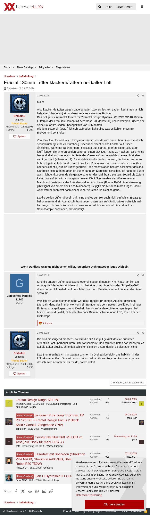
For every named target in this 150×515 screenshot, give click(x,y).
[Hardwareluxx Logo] (23, 7)
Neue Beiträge (25, 67)
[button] (14, 67)
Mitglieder (44, 67)
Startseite (136, 511)
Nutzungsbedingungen (88, 511)
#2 (143, 275)
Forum (7, 67)
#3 (143, 332)
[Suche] (100, 7)
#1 (143, 95)
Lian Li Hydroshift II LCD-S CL (57, 476)
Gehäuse (48, 467)
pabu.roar (21, 429)
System (21, 136)
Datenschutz (112, 511)
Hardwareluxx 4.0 (14, 511)
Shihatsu (12, 88)
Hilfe (125, 511)
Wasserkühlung (49, 429)
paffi (18, 446)
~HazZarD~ (22, 467)
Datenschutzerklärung (89, 495)
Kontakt (67, 511)
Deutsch (35, 511)
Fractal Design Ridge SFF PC (37, 400)
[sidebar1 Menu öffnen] (141, 6)
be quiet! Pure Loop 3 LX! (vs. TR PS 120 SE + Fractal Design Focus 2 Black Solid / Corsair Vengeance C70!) (50, 420)
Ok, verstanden (114, 504)
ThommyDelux (23, 404)
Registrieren (63, 67)
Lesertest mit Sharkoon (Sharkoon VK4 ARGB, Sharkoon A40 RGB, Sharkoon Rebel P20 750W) (50, 459)
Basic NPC (21, 480)
